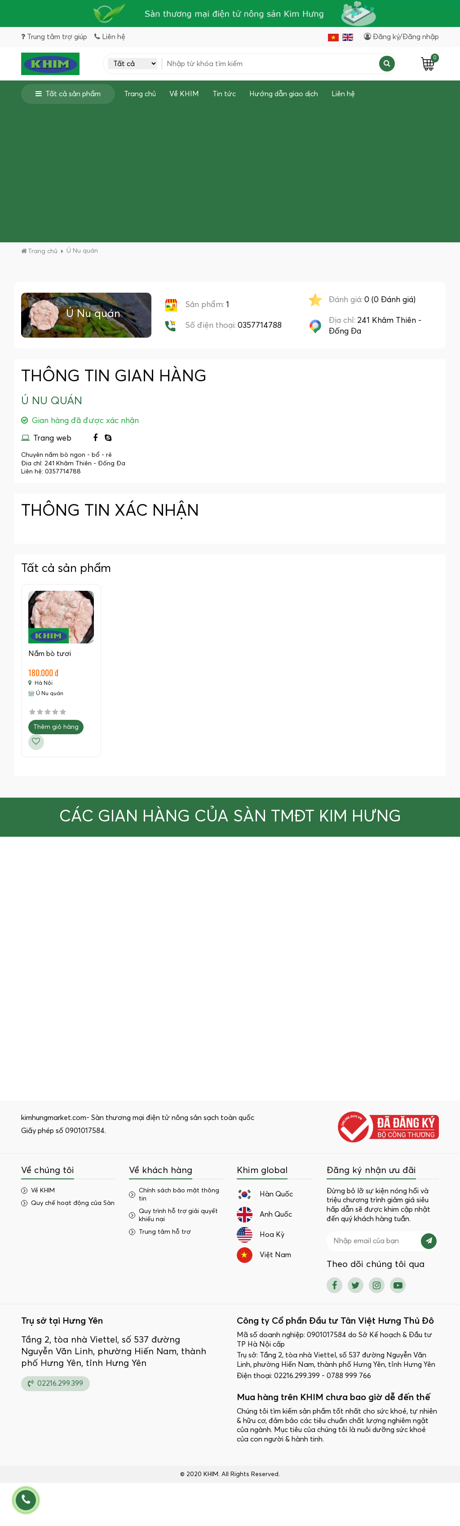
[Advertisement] (230, 171)
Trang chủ (140, 94)
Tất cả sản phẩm (68, 94)
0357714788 (260, 325)
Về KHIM (184, 94)
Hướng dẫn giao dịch (283, 94)
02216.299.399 (55, 1383)
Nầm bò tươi (49, 653)
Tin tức (224, 94)
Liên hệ (343, 94)
